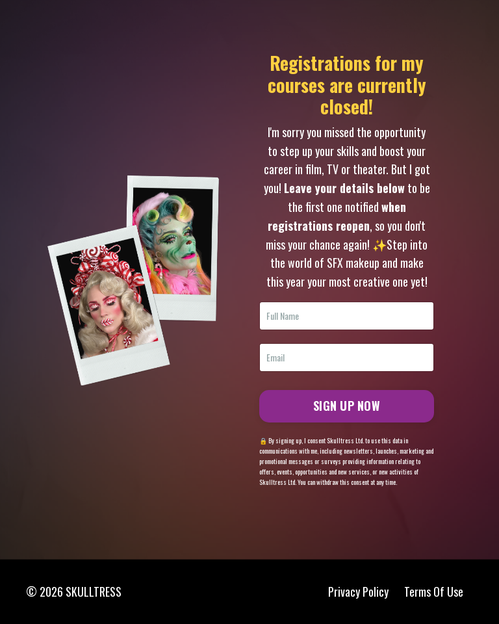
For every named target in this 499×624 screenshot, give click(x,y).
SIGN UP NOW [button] (346, 405)
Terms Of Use (433, 591)
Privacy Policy (358, 591)
